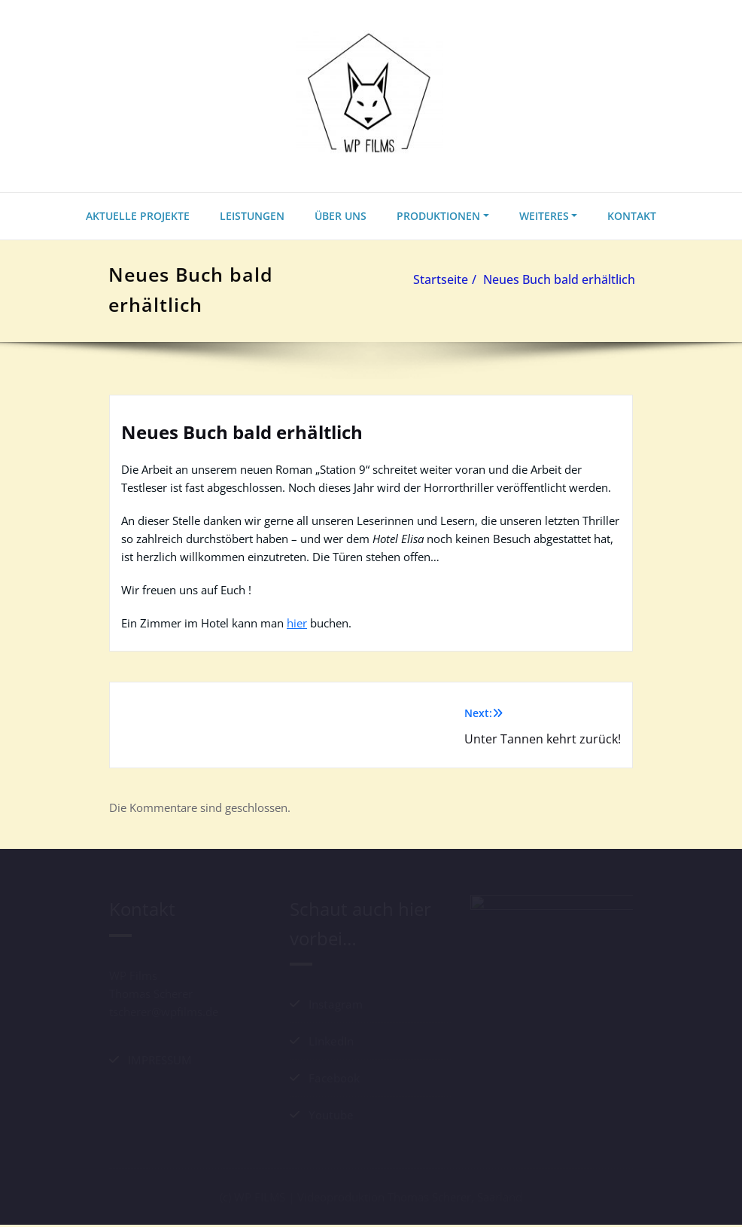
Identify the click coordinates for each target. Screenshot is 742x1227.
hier (297, 622)
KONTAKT (631, 216)
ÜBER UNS (340, 216)
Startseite (442, 279)
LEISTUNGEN (252, 216)
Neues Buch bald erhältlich (561, 279)
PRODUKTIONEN (438, 216)
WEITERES (544, 216)
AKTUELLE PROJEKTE (138, 216)
